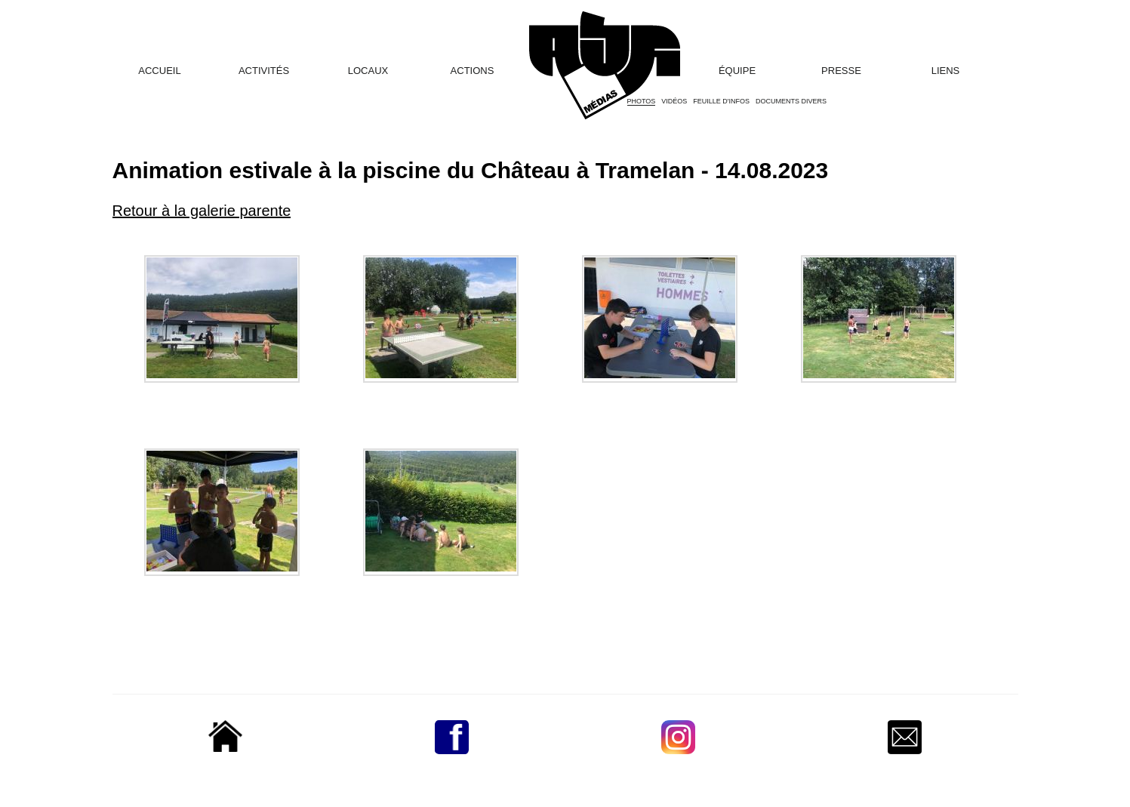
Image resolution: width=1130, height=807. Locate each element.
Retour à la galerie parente (201, 210)
